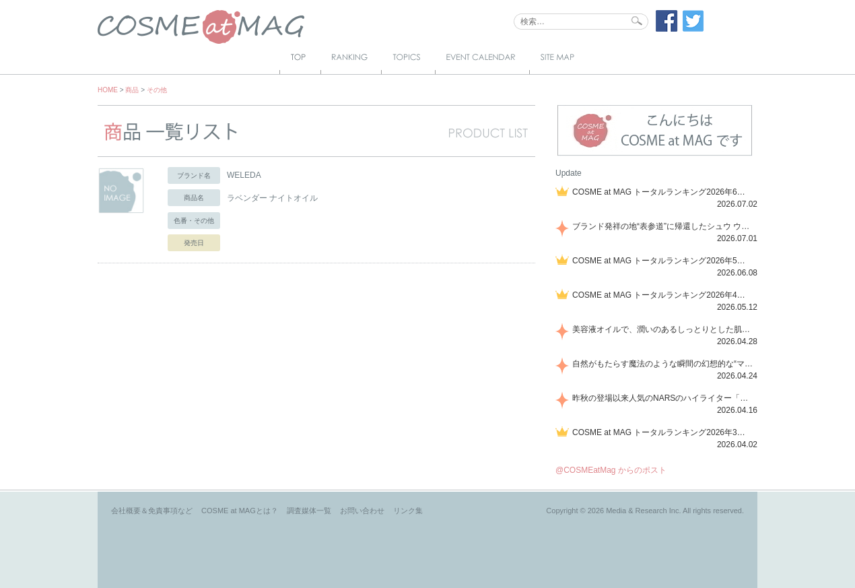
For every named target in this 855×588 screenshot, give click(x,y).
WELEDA (244, 175)
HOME (108, 90)
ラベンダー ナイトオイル (272, 198)
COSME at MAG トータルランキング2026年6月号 (662, 192)
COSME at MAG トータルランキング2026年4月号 (662, 295)
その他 (157, 90)
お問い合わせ (362, 511)
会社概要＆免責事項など (152, 511)
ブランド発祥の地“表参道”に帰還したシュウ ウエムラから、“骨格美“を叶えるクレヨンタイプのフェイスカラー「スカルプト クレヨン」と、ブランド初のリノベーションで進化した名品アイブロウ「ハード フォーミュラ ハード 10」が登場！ (662, 226)
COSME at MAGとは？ (239, 511)
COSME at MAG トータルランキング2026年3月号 (662, 432)
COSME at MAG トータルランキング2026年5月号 (662, 260)
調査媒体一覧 (309, 511)
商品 (132, 90)
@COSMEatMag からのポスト (610, 470)
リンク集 (408, 511)
